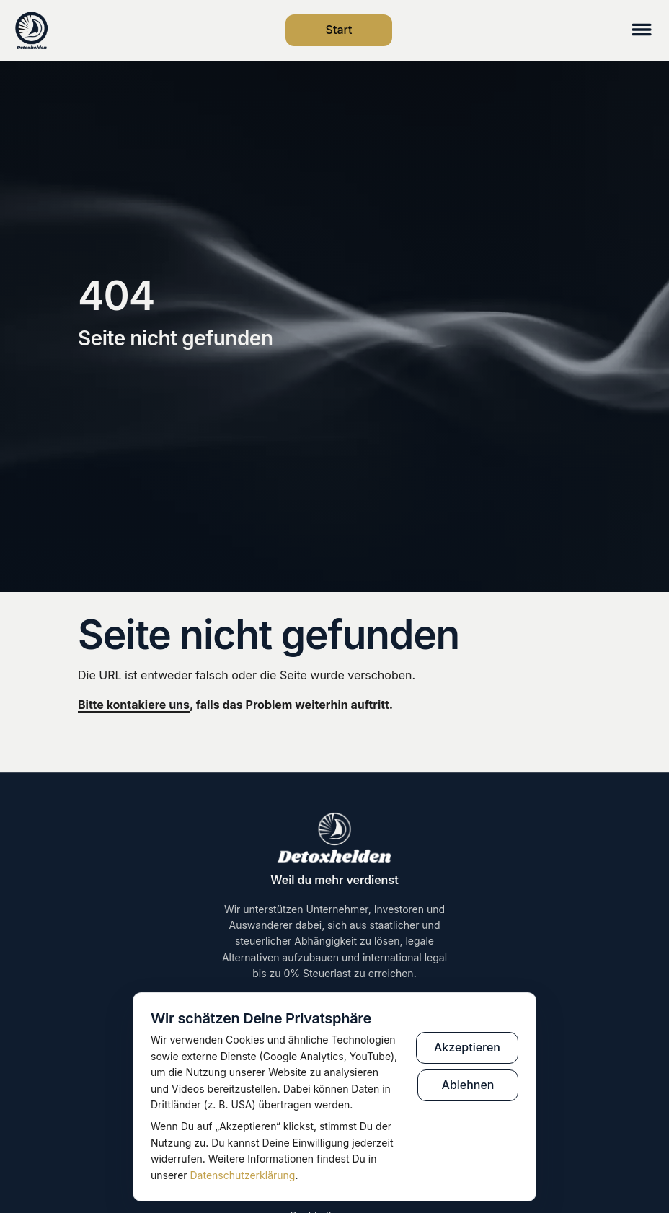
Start (339, 29)
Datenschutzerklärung (243, 1175)
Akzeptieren (467, 1047)
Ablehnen (468, 1084)
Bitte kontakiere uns (134, 704)
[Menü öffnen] (641, 30)
